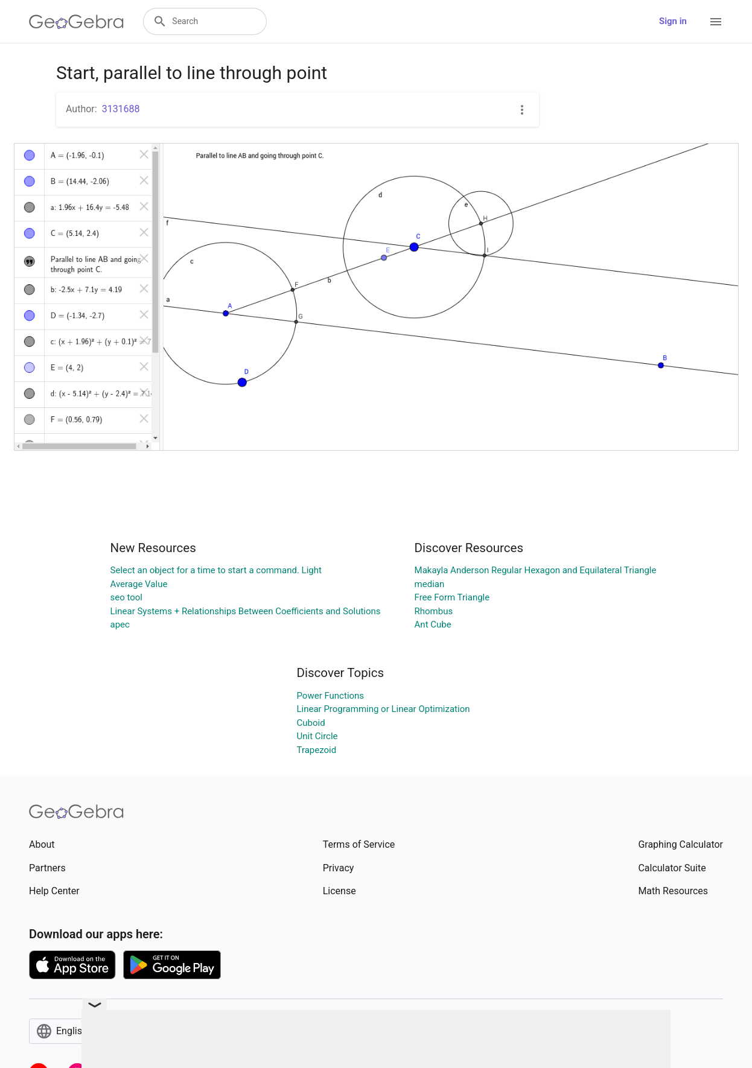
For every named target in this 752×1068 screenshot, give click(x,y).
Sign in (673, 21)
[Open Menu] (716, 21)
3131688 (121, 109)
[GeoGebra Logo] (76, 21)
